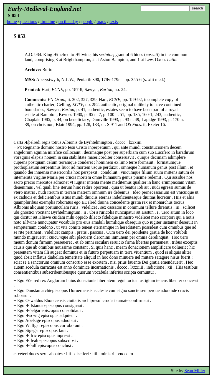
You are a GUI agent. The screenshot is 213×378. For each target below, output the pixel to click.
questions (28, 21)
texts (114, 21)
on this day (68, 21)
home (12, 21)
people (87, 21)
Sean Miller (194, 370)
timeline (47, 21)
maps (101, 21)
